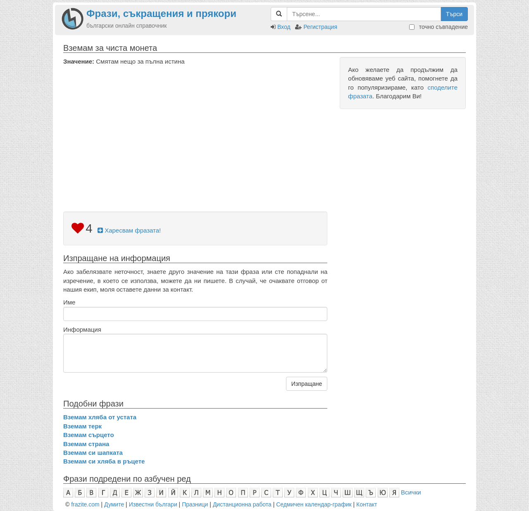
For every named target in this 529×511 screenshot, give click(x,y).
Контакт (366, 504)
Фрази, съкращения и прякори (161, 13)
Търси (454, 14)
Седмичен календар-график (313, 504)
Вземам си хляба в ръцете (104, 461)
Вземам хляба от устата (99, 417)
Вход (284, 27)
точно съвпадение (438, 27)
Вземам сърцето (88, 434)
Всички (411, 492)
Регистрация (320, 27)
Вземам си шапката (93, 452)
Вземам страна (86, 443)
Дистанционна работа (242, 504)
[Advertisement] (195, 127)
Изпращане (306, 383)
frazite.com (85, 504)
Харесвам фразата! (129, 230)
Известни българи (153, 504)
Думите (114, 504)
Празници (195, 504)
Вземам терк (82, 426)
